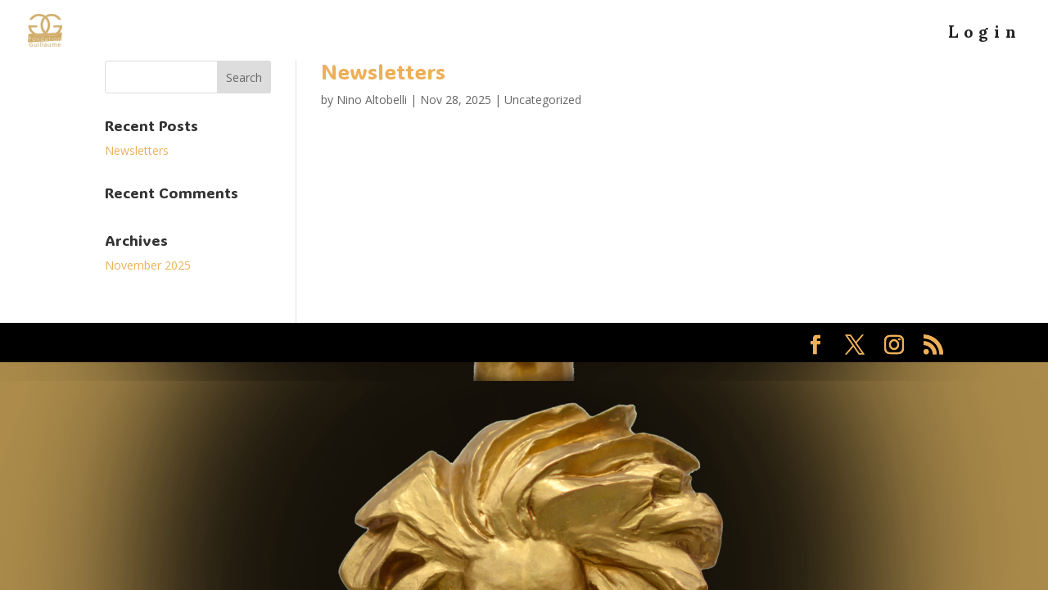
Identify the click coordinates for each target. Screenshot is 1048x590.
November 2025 (148, 265)
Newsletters (383, 71)
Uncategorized (542, 99)
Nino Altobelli (372, 99)
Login (985, 39)
